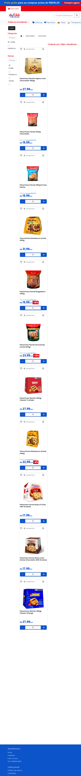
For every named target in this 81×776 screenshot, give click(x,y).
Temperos (74, 22)
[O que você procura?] (64, 15)
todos (11, 28)
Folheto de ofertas (15, 770)
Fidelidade (12, 773)
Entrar (10, 752)
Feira (61, 22)
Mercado (13, 9)
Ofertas (37, 22)
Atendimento (14, 749)
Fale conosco (13, 758)
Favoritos (49, 22)
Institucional (13, 767)
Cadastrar (11, 755)
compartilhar (29, 49)
